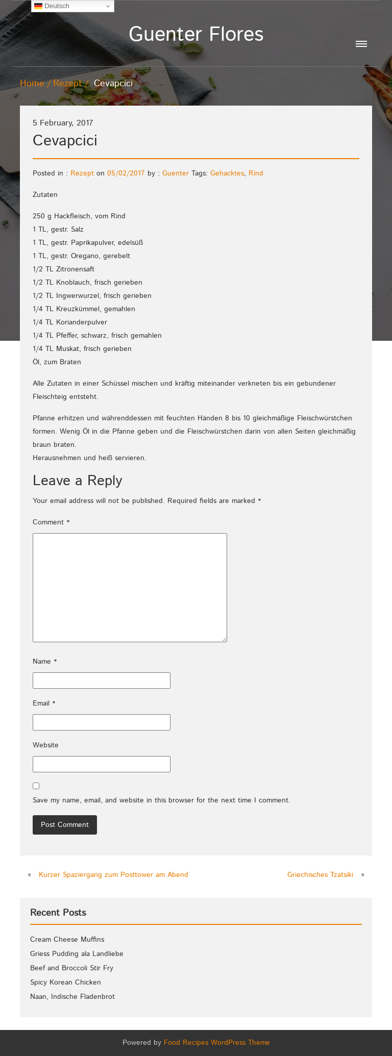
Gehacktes (227, 173)
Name (45, 662)
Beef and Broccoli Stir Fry (71, 968)
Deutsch (51, 6)
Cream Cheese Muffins (67, 940)
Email (44, 703)
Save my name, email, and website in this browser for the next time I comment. (161, 800)
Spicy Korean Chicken (65, 982)
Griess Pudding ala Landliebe (77, 954)
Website (46, 745)
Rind (256, 173)
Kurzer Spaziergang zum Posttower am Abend (113, 875)
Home (32, 83)
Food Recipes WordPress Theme (217, 1043)
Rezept (67, 83)
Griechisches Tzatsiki (320, 875)
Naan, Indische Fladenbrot (72, 997)
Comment (51, 522)
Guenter (175, 173)
